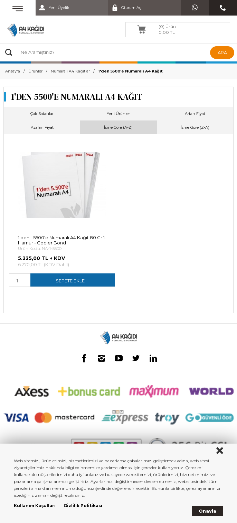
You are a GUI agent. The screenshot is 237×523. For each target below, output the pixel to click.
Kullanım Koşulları (35, 505)
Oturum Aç (124, 8)
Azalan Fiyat (42, 127)
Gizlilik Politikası (83, 505)
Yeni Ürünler (118, 113)
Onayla (207, 511)
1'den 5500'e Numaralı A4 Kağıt (130, 71)
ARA (222, 52)
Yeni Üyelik (52, 8)
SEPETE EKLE (70, 280)
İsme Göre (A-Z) (118, 127)
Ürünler (35, 71)
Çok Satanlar (42, 113)
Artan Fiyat (195, 113)
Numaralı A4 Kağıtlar (70, 71)
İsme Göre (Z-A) (195, 127)
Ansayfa (12, 71)
